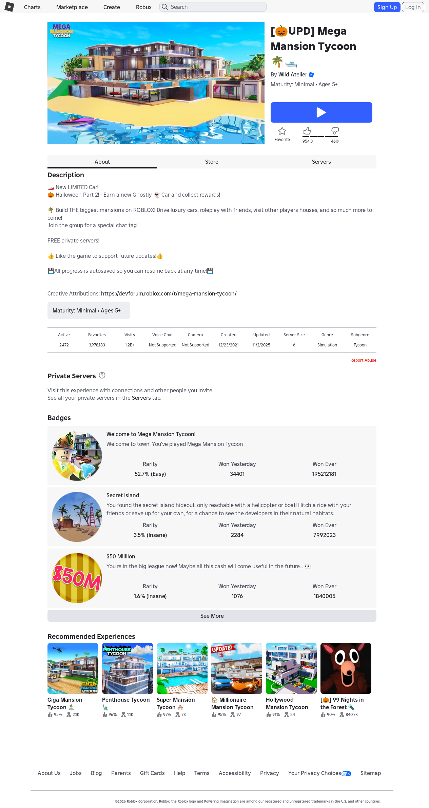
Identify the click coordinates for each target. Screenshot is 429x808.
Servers (141, 397)
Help (180, 773)
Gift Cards (152, 773)
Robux (144, 7)
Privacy (269, 773)
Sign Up (387, 7)
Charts (32, 7)
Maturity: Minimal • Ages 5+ (304, 84)
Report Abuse (363, 360)
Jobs (76, 773)
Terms (202, 773)
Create (111, 7)
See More (212, 615)
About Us (49, 773)
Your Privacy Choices (319, 773)
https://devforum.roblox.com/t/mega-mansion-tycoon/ (169, 293)
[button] (310, 74)
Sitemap (370, 773)
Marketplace (72, 7)
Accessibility (235, 773)
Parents (121, 773)
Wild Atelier (292, 74)
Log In (413, 7)
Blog (96, 773)
